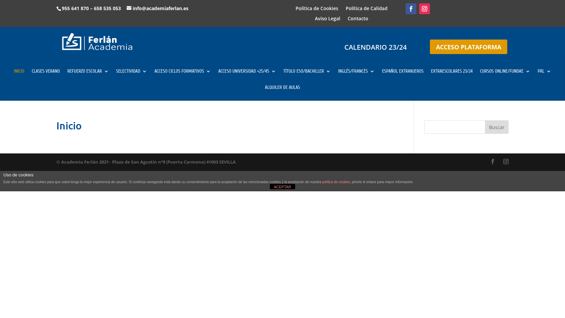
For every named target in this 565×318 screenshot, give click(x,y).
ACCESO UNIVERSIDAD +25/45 (243, 71)
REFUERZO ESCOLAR (84, 71)
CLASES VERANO (46, 71)
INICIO (19, 71)
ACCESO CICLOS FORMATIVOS (179, 71)
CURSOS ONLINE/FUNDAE (501, 71)
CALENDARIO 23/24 (375, 47)
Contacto (358, 19)
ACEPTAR (282, 187)
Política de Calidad (367, 8)
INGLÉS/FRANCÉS (353, 71)
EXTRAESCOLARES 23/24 (451, 71)
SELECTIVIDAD (128, 71)
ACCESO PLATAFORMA (468, 47)
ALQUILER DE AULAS (282, 87)
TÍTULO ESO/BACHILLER (303, 71)
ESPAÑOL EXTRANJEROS (402, 71)
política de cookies (336, 182)
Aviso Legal (327, 19)
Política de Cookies (317, 8)
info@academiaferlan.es (160, 8)
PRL (541, 71)
